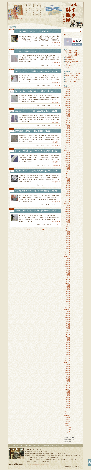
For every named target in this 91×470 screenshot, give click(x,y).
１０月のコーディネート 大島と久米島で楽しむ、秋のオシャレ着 (35, 171)
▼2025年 (66, 97)
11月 (67, 120)
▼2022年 (66, 177)
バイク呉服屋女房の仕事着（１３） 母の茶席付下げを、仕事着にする (36, 191)
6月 (67, 109)
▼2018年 (66, 283)
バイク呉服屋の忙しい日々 (70, 13)
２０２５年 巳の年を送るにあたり (25, 51)
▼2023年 (66, 150)
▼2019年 (66, 256)
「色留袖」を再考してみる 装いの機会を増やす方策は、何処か (35, 211)
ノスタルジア (68, 59)
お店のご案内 (73, 42)
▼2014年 (66, 389)
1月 (67, 89)
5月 (67, 107)
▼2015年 (66, 362)
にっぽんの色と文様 (70, 55)
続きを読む (55, 42)
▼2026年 (66, 87)
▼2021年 (66, 203)
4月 (67, 95)
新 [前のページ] (29, 229)
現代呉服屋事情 (56, 165)
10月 (67, 118)
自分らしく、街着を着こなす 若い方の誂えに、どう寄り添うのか (35, 151)
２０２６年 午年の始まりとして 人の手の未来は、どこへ (33, 31)
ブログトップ (70, 34)
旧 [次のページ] (42, 229)
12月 (67, 122)
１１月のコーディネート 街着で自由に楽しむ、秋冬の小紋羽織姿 (35, 111)
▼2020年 (66, 230)
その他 (58, 45)
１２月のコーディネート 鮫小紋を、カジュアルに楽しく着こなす (35, 71)
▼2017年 (66, 309)
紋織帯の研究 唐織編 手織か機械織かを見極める (32, 131)
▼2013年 (66, 415)
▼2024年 (66, 124)
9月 (67, 116)
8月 (67, 114)
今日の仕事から (56, 85)
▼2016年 (66, 336)
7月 (67, 111)
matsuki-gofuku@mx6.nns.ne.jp (39, 464)
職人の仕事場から (55, 145)
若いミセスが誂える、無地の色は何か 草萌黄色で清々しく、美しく (36, 91)
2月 (67, 91)
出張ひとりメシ (69, 65)
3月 (67, 93)
